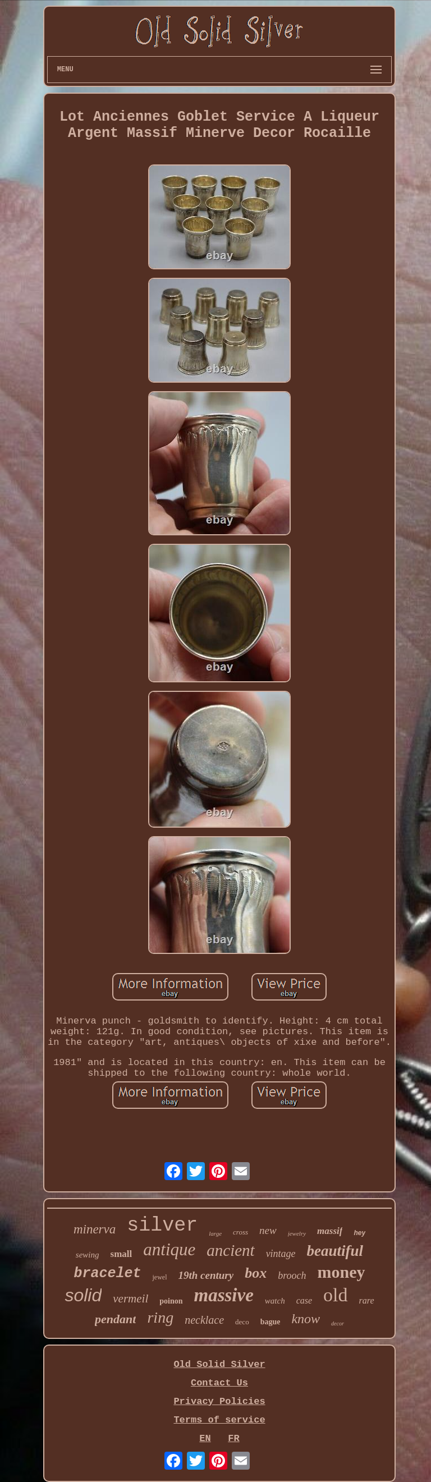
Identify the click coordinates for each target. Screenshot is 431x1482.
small (121, 1254)
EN (204, 1438)
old (335, 1294)
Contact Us (219, 1383)
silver (162, 1225)
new (268, 1230)
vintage (281, 1253)
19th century (205, 1275)
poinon (170, 1301)
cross (240, 1232)
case (304, 1300)
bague (270, 1322)
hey (359, 1233)
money (341, 1272)
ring (160, 1317)
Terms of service (219, 1420)
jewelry (297, 1233)
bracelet (107, 1273)
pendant (115, 1319)
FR (233, 1438)
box (256, 1273)
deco (242, 1322)
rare (366, 1300)
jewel (159, 1277)
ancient (230, 1250)
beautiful (335, 1250)
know (305, 1318)
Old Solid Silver (219, 1364)
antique (169, 1249)
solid (83, 1295)
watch (275, 1300)
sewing (87, 1254)
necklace (204, 1320)
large (215, 1233)
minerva (95, 1229)
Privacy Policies (219, 1401)
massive (224, 1295)
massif (329, 1231)
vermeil (130, 1298)
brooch (292, 1275)
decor (337, 1323)
